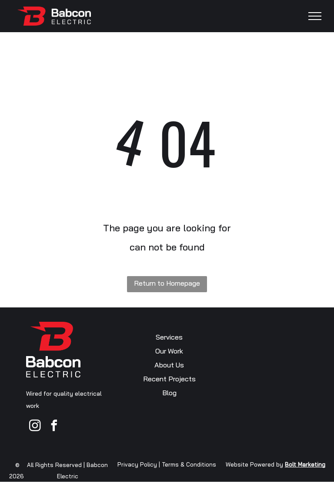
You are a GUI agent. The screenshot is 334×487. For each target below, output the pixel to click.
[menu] (315, 16)
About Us (169, 364)
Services (169, 337)
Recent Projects (169, 378)
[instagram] (34, 427)
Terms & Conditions (189, 464)
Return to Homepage (167, 283)
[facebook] (54, 427)
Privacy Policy (137, 464)
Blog (169, 392)
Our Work (169, 351)
